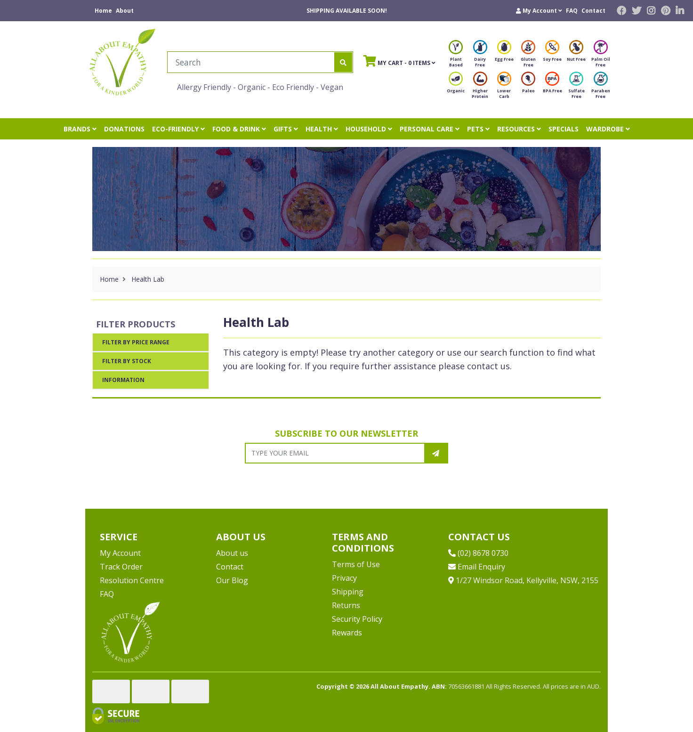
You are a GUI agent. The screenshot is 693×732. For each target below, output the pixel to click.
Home (103, 11)
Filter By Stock (126, 361)
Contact (593, 11)
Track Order (121, 566)
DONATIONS (124, 128)
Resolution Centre (132, 580)
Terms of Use (356, 564)
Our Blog (232, 580)
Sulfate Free (576, 87)
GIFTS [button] (286, 128)
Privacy (344, 578)
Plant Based (456, 56)
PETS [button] (478, 128)
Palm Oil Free (600, 56)
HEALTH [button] (322, 128)
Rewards (347, 632)
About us (232, 553)
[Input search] (251, 62)
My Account (120, 553)
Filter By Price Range (135, 342)
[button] (539, 10)
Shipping (347, 591)
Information (123, 380)
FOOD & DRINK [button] (239, 128)
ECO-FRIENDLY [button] (178, 128)
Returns (346, 605)
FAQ (572, 11)
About (125, 11)
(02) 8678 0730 (478, 553)
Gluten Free (528, 56)
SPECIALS (563, 128)
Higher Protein (480, 87)
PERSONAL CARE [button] (429, 128)
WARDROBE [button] (608, 128)
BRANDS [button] (80, 128)
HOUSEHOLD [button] (369, 128)
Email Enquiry (476, 566)
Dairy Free (480, 56)
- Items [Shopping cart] (399, 61)
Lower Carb (504, 87)
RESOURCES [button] (519, 128)
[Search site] (343, 62)
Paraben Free (600, 87)
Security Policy (357, 619)
